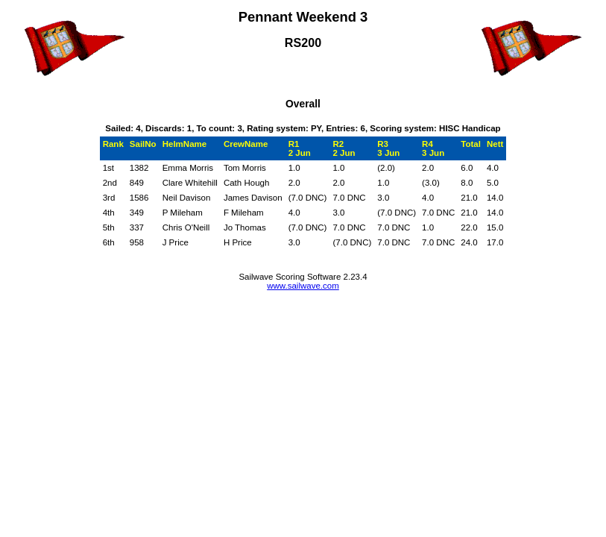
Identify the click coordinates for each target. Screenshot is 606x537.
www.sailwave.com (303, 285)
